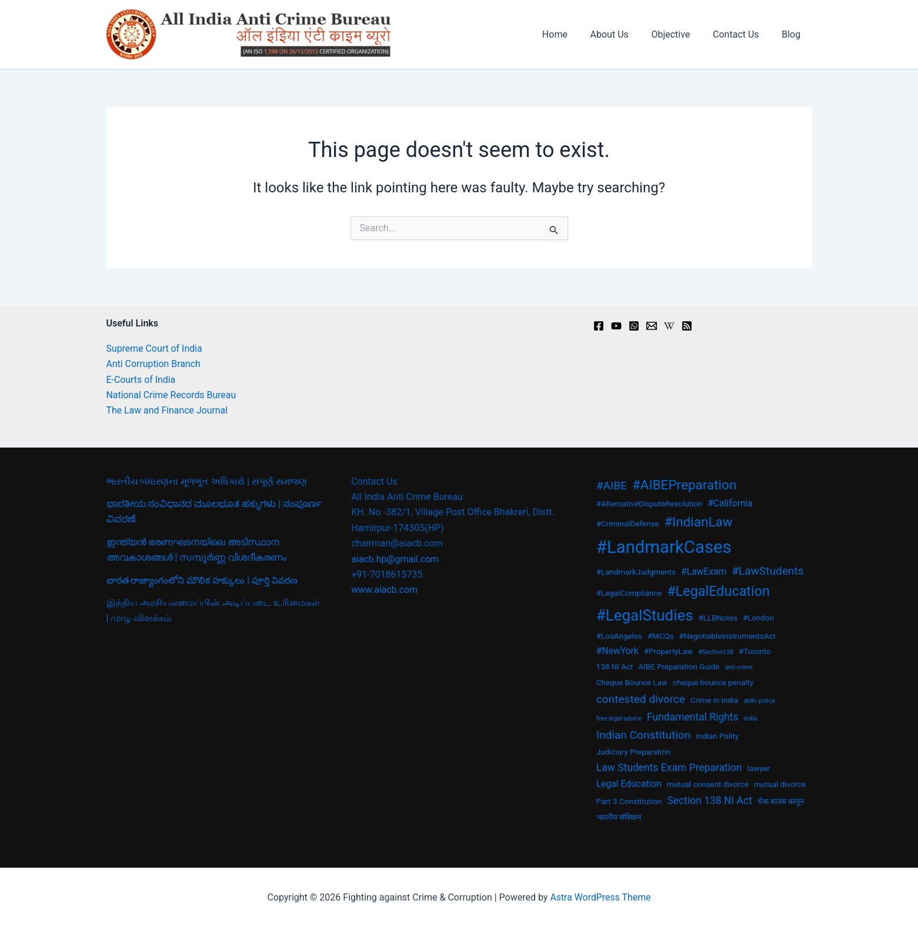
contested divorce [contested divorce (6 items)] (640, 699)
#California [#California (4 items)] (730, 503)
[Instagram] (634, 326)
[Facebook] (598, 326)
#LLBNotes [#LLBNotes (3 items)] (718, 617)
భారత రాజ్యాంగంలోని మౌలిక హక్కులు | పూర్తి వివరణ (202, 580)
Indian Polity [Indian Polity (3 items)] (717, 736)
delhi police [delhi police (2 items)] (759, 701)
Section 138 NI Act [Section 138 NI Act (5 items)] (709, 800)
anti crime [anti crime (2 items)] (738, 667)
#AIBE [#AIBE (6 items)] (611, 485)
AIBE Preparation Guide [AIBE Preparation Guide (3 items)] (678, 666)
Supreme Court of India (154, 348)
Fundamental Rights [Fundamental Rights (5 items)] (692, 717)
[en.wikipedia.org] (669, 326)
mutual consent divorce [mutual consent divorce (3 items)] (708, 784)
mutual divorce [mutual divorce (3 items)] (780, 784)
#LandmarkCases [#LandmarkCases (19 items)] (664, 547)
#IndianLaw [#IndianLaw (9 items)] (698, 521)
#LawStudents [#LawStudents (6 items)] (767, 571)
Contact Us (742, 34)
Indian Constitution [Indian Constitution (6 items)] (643, 735)
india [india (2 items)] (750, 718)
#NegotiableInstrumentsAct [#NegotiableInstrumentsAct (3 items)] (727, 636)
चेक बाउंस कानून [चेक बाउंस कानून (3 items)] (780, 801)
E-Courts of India (141, 379)
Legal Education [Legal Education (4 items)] (629, 783)
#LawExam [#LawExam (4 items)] (703, 571)
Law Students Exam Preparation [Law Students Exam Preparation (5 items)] (669, 767)
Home (572, 34)
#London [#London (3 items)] (758, 617)
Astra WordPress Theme (600, 897)
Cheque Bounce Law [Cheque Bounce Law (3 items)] (631, 682)
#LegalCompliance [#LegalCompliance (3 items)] (629, 593)
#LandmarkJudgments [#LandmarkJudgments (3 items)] (636, 572)
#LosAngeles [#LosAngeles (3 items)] (619, 636)
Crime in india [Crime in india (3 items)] (714, 700)
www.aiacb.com (384, 589)
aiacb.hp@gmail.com (395, 559)
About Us (623, 34)
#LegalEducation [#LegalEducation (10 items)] (718, 591)
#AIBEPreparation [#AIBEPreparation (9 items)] (684, 484)
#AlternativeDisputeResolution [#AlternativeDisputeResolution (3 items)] (649, 503)
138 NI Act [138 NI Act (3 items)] (614, 666)
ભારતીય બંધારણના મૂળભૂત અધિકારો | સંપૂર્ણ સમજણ (207, 481)
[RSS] (687, 326)
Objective (680, 34)
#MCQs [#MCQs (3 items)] (660, 636)
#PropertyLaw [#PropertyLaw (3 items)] (668, 651)
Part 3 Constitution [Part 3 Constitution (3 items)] (629, 801)
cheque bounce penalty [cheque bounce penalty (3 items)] (713, 682)
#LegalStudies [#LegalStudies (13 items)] (644, 615)
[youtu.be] (616, 326)
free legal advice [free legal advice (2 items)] (619, 718)
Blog (793, 34)
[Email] (651, 326)
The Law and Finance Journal (167, 410)
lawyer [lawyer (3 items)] (758, 768)
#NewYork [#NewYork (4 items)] (617, 650)
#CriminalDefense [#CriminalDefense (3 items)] (627, 523)
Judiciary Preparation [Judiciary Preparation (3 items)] (633, 752)
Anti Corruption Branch (153, 363)
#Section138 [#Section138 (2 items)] (715, 652)
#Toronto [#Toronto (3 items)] (755, 651)
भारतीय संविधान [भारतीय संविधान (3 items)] (618, 817)
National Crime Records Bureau (171, 395)
